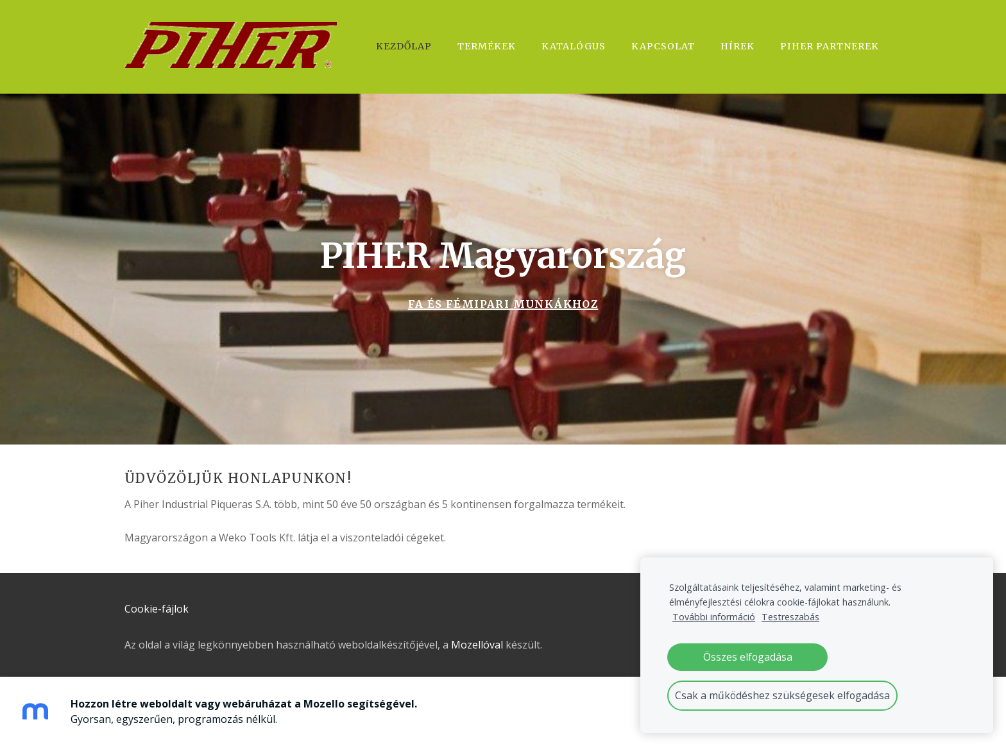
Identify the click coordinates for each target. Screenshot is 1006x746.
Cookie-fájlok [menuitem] (156, 609)
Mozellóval (477, 645)
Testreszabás (790, 617)
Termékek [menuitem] (486, 46)
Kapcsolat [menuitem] (663, 46)
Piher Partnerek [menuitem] (829, 46)
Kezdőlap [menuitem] (404, 46)
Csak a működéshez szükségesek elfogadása (782, 695)
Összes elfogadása (747, 657)
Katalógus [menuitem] (573, 46)
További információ (713, 617)
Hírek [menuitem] (737, 46)
